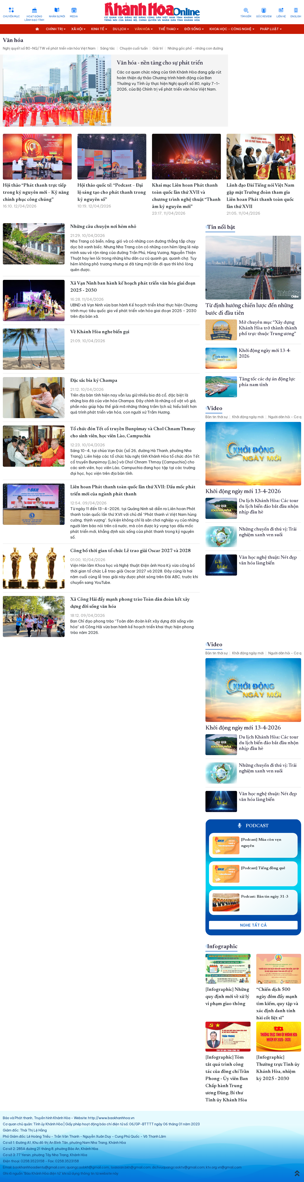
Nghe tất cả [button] (253, 925)
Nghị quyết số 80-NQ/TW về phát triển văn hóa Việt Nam (49, 48)
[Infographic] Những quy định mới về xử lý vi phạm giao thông (227, 996)
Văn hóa (13, 40)
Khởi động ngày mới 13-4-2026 (243, 491)
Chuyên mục (11, 16)
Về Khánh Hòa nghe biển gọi (99, 332)
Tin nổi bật (221, 227)
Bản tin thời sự (216, 417)
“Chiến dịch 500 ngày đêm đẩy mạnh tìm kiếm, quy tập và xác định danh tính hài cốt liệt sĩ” (277, 1003)
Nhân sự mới (57, 16)
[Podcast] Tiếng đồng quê (263, 868)
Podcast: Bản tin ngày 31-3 (264, 897)
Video (214, 408)
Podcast (253, 826)
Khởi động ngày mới (248, 417)
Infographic (222, 947)
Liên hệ (281, 16)
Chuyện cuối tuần (134, 48)
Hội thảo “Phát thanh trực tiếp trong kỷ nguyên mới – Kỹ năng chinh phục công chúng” (36, 192)
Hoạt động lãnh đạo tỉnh (34, 18)
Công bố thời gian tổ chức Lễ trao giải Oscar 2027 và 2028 (130, 551)
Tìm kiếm (245, 16)
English (295, 16)
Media (74, 16)
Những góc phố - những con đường (195, 48)
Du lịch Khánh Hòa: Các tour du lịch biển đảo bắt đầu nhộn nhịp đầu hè (269, 507)
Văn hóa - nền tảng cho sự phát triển (160, 63)
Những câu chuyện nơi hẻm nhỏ (103, 226)
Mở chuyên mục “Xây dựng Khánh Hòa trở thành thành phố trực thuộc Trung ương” (268, 328)
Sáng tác (107, 48)
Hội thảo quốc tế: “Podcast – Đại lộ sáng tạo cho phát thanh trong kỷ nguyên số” (111, 192)
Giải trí (157, 48)
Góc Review (264, 16)
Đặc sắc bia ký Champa (93, 380)
